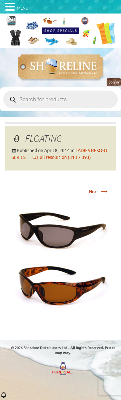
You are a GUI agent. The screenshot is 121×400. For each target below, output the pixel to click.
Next (99, 191)
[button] (3, 397)
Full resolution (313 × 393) (64, 157)
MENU (22, 8)
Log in (113, 82)
